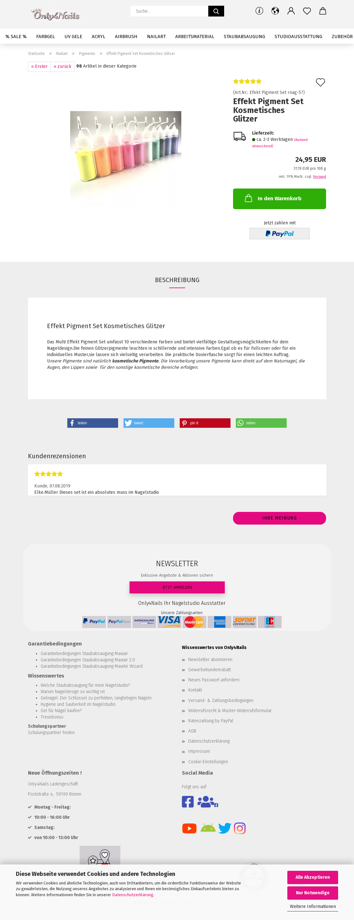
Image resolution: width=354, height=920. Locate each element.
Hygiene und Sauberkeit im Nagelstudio (78, 704)
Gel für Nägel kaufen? (61, 710)
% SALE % (16, 36)
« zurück (62, 66)
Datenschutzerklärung (132, 894)
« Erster (39, 66)
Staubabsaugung (244, 36)
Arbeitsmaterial (194, 36)
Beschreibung (177, 280)
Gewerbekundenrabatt (209, 669)
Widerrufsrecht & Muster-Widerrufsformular (230, 710)
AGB (192, 731)
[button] (275, 11)
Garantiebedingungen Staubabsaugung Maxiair (84, 653)
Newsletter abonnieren (210, 659)
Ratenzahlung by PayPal (210, 721)
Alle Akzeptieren (313, 877)
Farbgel (45, 36)
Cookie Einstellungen (208, 761)
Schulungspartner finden (51, 732)
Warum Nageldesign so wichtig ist (73, 691)
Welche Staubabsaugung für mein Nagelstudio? (85, 685)
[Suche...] (216, 11)
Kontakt (195, 690)
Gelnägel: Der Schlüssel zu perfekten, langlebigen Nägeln (96, 698)
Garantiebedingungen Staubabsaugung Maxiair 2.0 (88, 660)
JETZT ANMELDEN (177, 587)
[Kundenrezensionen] (247, 84)
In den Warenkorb (272, 198)
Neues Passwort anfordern (213, 680)
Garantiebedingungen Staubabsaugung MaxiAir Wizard (92, 666)
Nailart (156, 36)
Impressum (199, 751)
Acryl (98, 36)
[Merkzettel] (307, 11)
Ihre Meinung (279, 518)
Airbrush (126, 36)
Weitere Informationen (313, 906)
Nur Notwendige (313, 893)
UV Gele (73, 36)
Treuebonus (52, 717)
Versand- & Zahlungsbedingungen (220, 700)
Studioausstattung (298, 36)
